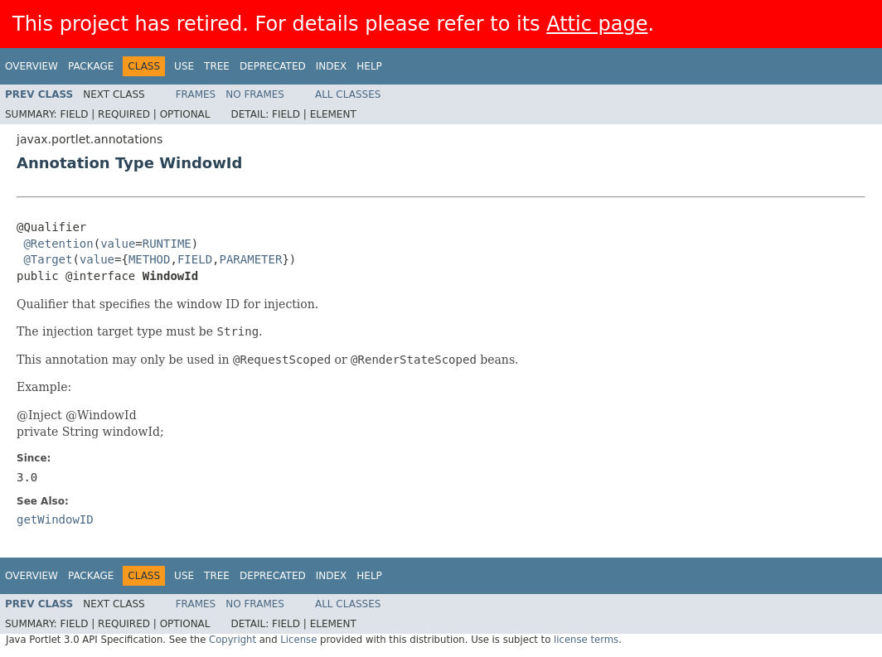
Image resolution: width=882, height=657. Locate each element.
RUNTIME (167, 243)
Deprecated (273, 66)
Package (91, 66)
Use (184, 66)
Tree (217, 66)
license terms (586, 639)
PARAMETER (251, 259)
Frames (196, 94)
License (298, 639)
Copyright (232, 639)
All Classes (347, 94)
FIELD (194, 259)
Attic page (596, 24)
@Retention (58, 243)
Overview (31, 66)
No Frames (254, 94)
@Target (47, 259)
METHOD (149, 259)
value (117, 243)
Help (369, 66)
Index (331, 66)
